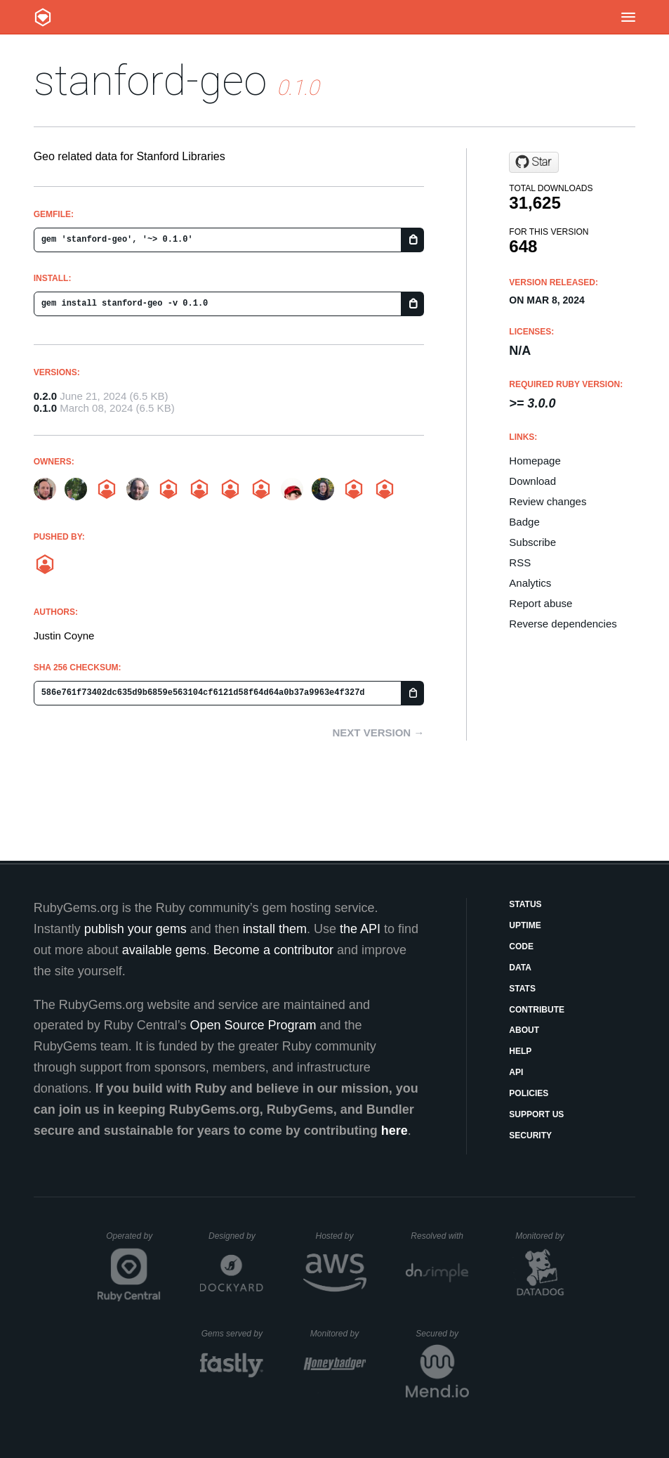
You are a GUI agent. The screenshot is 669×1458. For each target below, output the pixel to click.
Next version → (378, 732)
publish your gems (135, 929)
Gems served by (232, 1334)
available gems (164, 950)
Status (525, 904)
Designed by (235, 1236)
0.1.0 (45, 408)
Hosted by (340, 1236)
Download (532, 481)
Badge (524, 522)
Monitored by (543, 1236)
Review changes (547, 501)
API (516, 1072)
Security (530, 1135)
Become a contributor (273, 950)
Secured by (442, 1334)
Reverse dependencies (562, 624)
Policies (528, 1093)
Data (520, 967)
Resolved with (439, 1236)
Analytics (530, 583)
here (394, 1131)
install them (275, 929)
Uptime (525, 925)
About (524, 1030)
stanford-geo (150, 80)
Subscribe (532, 542)
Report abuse (540, 603)
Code (521, 946)
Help (520, 1051)
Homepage (534, 461)
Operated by (133, 1241)
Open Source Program (253, 1025)
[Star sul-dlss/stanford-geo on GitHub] (534, 162)
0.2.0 (45, 396)
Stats (522, 989)
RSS (520, 562)
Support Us (536, 1114)
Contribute (536, 1010)
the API (360, 929)
